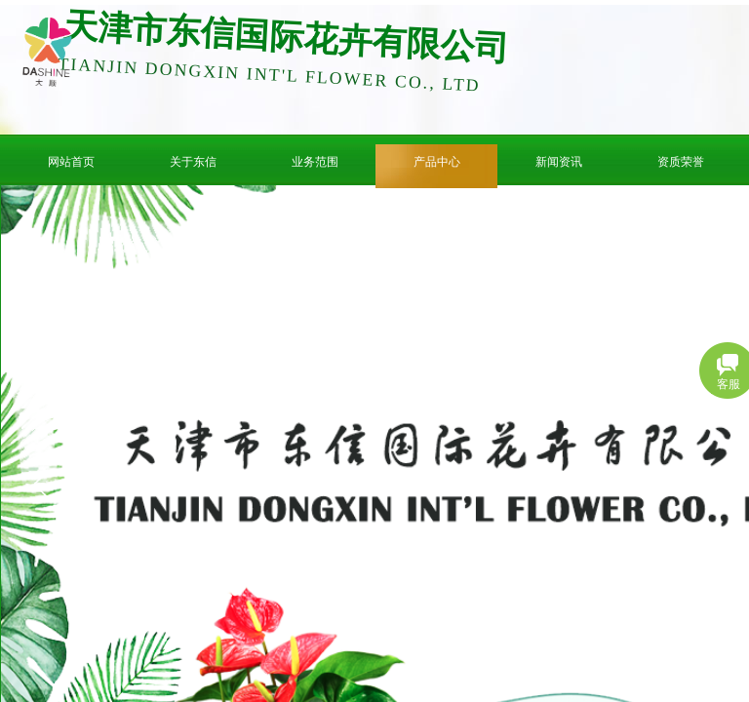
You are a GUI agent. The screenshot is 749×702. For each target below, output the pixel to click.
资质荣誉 (680, 162)
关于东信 (193, 162)
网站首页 (71, 162)
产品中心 (437, 162)
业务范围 (315, 162)
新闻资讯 (558, 162)
